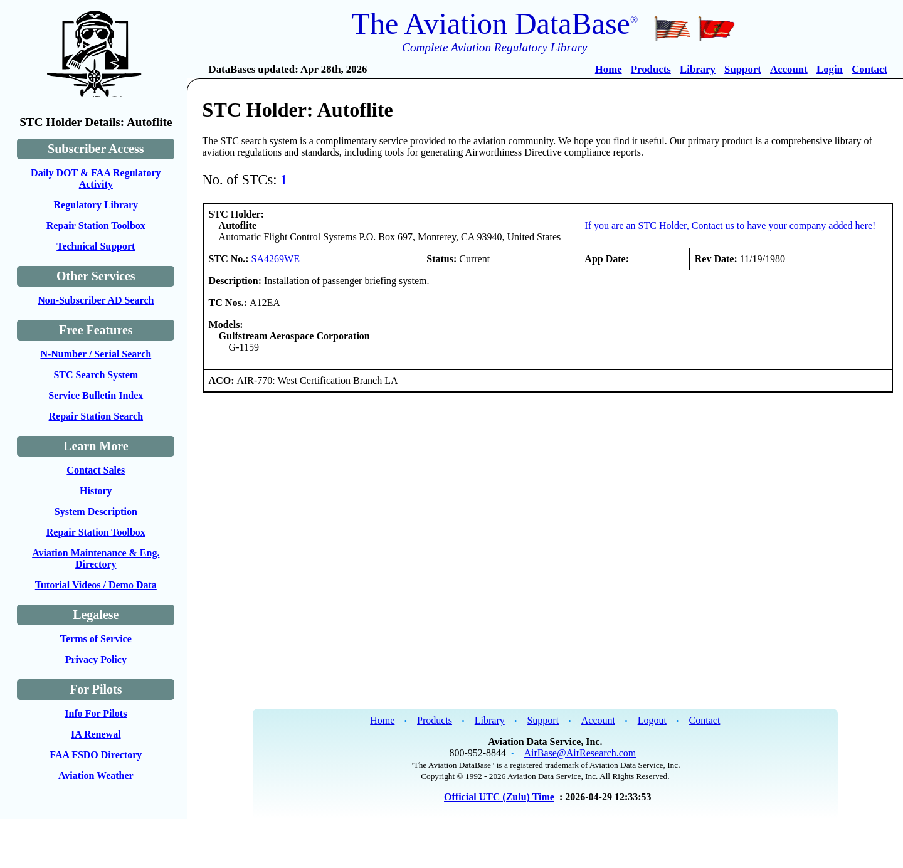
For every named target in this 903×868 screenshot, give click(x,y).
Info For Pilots (96, 713)
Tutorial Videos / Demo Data (96, 585)
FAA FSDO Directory (96, 754)
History (96, 490)
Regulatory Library (95, 204)
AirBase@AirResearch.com (580, 753)
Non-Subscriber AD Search (96, 300)
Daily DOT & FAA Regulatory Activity (96, 178)
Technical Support (95, 246)
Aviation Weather (96, 775)
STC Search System (95, 374)
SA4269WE (275, 258)
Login (829, 69)
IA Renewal (96, 734)
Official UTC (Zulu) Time (499, 796)
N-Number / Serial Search (95, 354)
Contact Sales (95, 470)
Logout (652, 720)
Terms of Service (96, 638)
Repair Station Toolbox (95, 225)
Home (608, 69)
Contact (869, 69)
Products (651, 69)
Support (742, 69)
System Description (96, 511)
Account (789, 69)
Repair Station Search (96, 416)
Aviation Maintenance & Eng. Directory (95, 558)
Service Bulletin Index (95, 395)
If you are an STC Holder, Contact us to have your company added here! (729, 225)
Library (698, 69)
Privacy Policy (96, 659)
